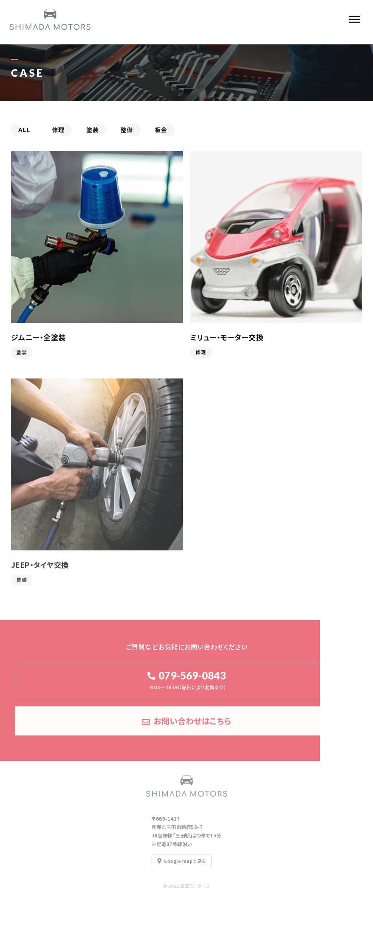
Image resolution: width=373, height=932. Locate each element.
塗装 (21, 353)
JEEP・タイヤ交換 (40, 567)
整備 (21, 583)
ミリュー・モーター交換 (226, 337)
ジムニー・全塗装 (38, 337)
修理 (201, 353)
